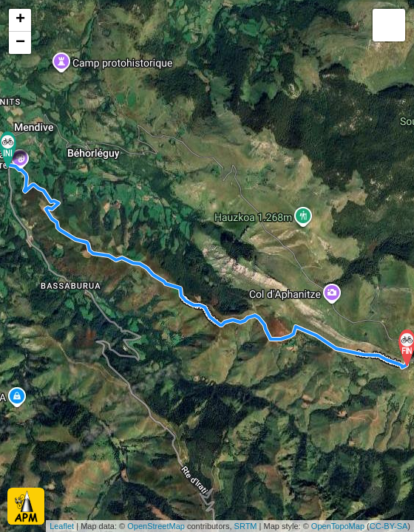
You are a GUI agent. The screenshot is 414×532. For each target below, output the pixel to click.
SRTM (245, 526)
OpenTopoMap (337, 526)
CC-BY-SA (389, 526)
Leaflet (62, 526)
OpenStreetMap (156, 526)
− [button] (20, 43)
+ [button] (20, 20)
